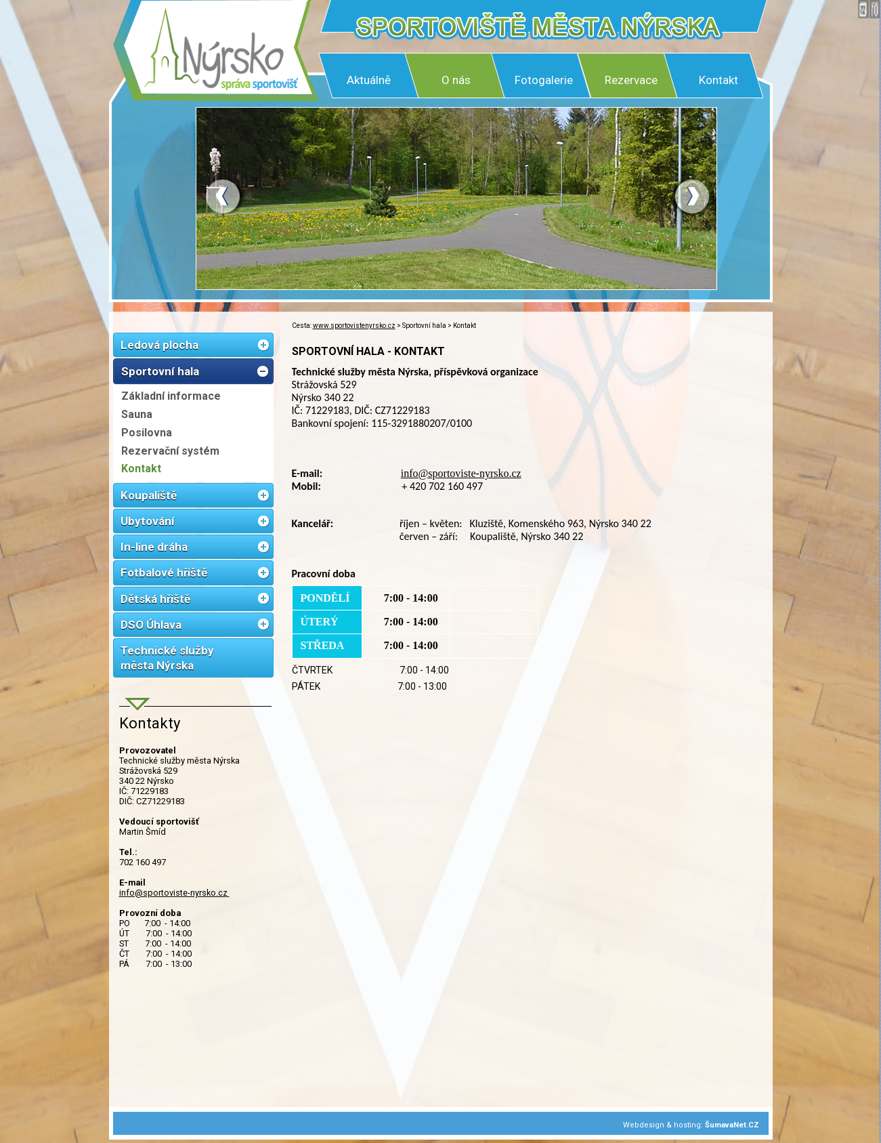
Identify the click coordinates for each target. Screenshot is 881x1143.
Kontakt (718, 80)
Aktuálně (369, 80)
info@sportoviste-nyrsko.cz (174, 893)
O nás (456, 80)
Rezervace (631, 80)
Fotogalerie (544, 80)
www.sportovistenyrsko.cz (354, 325)
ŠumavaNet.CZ (732, 1125)
